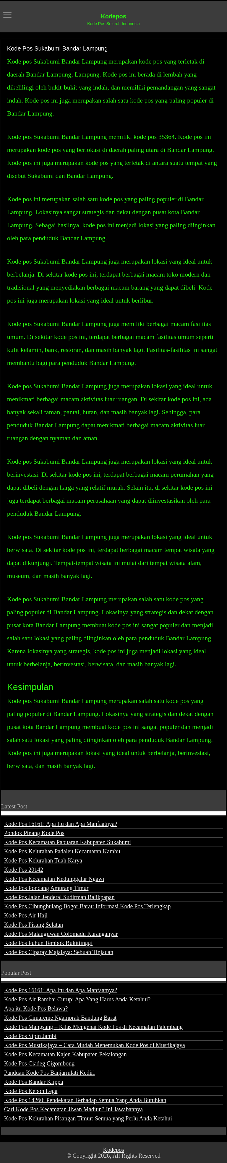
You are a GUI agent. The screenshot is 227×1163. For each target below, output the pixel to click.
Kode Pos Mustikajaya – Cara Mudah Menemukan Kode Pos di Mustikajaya (94, 1045)
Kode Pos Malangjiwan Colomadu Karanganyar (61, 933)
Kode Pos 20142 (23, 869)
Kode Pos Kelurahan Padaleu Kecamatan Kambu (62, 851)
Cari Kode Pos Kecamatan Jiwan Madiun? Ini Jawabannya (73, 1109)
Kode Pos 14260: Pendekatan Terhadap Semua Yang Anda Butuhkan (85, 1100)
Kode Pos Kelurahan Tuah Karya (43, 860)
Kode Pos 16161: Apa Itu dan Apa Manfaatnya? (60, 824)
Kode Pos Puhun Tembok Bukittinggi (48, 943)
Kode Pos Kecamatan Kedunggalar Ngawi (54, 879)
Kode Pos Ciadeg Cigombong (39, 1063)
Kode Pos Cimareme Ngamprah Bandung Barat (60, 1017)
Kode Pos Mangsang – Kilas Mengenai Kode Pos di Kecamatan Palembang (93, 1027)
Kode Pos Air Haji (26, 915)
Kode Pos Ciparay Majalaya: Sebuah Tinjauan (58, 952)
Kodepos (113, 16)
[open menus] (7, 15)
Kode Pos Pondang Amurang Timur (46, 888)
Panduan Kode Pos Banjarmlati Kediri (49, 1072)
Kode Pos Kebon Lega (31, 1091)
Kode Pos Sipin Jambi (30, 1036)
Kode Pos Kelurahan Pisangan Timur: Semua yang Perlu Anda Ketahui (88, 1118)
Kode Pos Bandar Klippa (33, 1081)
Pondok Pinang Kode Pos (34, 833)
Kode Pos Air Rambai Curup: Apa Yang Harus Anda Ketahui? (77, 999)
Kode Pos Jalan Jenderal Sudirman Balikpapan (59, 897)
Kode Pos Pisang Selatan (33, 924)
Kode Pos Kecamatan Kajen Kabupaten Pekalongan (65, 1054)
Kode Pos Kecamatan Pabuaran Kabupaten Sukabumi (67, 842)
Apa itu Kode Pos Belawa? (36, 1008)
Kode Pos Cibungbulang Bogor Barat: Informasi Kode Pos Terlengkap (87, 906)
